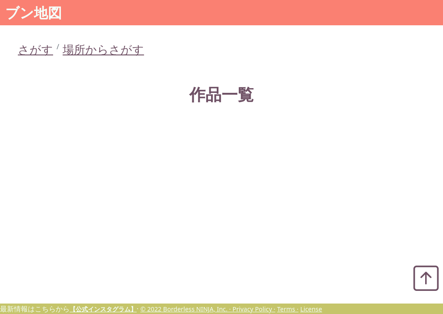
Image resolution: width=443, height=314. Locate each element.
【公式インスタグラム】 (103, 309)
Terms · (288, 309)
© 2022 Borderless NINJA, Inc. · (186, 309)
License (311, 309)
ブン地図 (33, 12)
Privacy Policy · (253, 309)
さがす (35, 49)
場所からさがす (103, 49)
